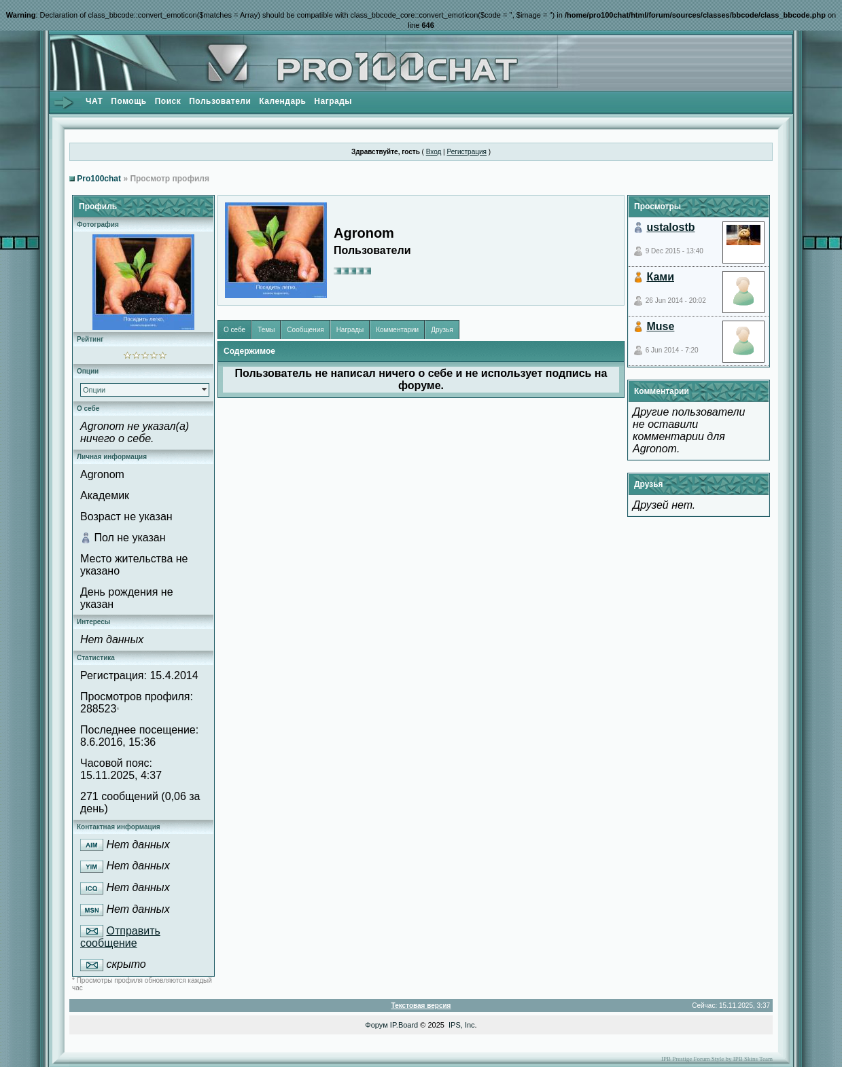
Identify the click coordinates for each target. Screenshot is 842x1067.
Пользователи (220, 101)
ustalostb (670, 227)
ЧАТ (94, 101)
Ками (660, 277)
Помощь (128, 101)
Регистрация (466, 152)
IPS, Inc (462, 1025)
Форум (376, 1025)
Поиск (168, 101)
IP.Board (404, 1025)
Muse (660, 326)
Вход (434, 152)
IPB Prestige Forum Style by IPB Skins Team (717, 1058)
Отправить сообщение (120, 937)
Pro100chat (99, 178)
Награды (333, 101)
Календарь (282, 101)
